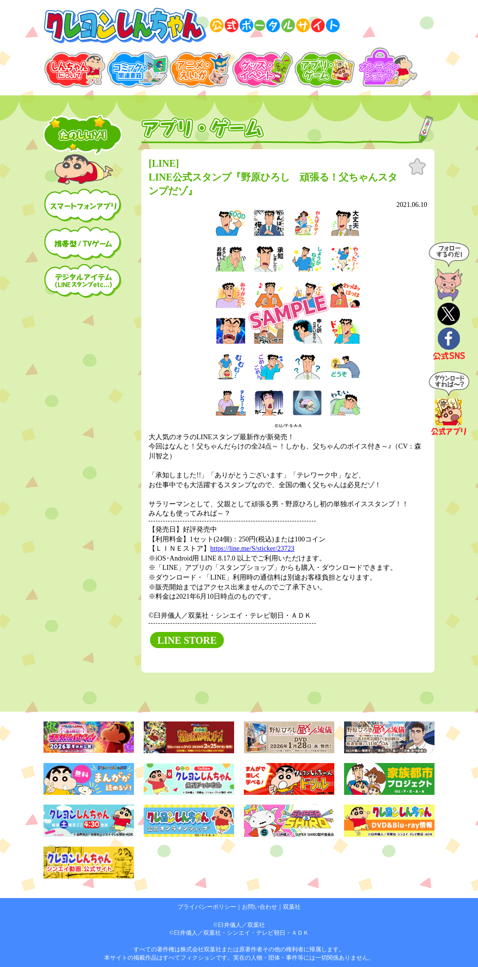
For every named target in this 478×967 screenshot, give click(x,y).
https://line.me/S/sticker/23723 (252, 548)
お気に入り (417, 166)
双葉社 (292, 906)
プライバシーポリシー (206, 906)
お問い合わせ (259, 906)
